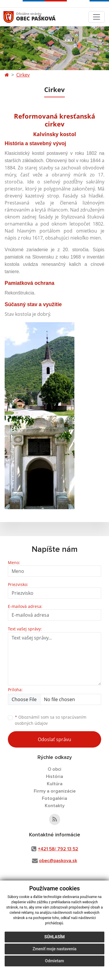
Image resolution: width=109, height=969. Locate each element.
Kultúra (54, 783)
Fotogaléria (54, 798)
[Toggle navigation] (96, 17)
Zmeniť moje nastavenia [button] (54, 949)
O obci (54, 769)
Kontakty (55, 805)
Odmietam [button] (54, 960)
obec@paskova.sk (58, 860)
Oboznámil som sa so (50, 720)
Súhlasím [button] (54, 937)
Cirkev (23, 75)
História (54, 776)
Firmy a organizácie (55, 791)
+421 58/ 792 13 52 (58, 849)
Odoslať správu (54, 739)
